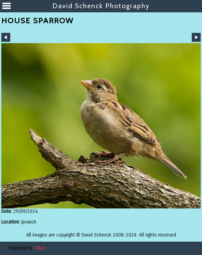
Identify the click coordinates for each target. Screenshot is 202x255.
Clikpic (39, 248)
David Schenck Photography (101, 6)
